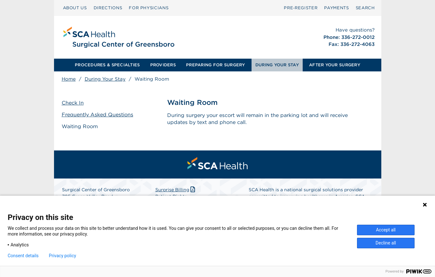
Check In (73, 103)
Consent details (23, 255)
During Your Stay (105, 79)
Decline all (386, 242)
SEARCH (365, 7)
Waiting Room (80, 126)
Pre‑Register (300, 7)
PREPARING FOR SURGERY (215, 64)
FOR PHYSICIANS (148, 7)
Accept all (386, 229)
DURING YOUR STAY (277, 64)
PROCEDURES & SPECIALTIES (107, 64)
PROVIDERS (163, 64)
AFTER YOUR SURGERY (334, 64)
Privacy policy (62, 255)
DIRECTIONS (108, 7)
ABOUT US (75, 7)
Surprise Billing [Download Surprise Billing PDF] (176, 189)
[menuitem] (74, 8)
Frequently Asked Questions (97, 115)
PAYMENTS (336, 7)
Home (69, 79)
